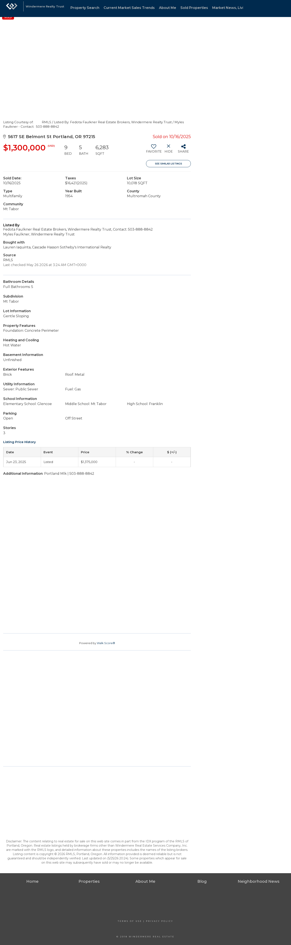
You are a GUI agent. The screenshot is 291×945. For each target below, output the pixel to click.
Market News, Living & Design (238, 8)
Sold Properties (194, 8)
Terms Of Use (130, 921)
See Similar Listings (168, 163)
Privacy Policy (159, 921)
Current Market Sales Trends (129, 8)
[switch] (153, 150)
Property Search (84, 8)
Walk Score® (106, 643)
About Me (167, 8)
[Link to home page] (11, 8)
